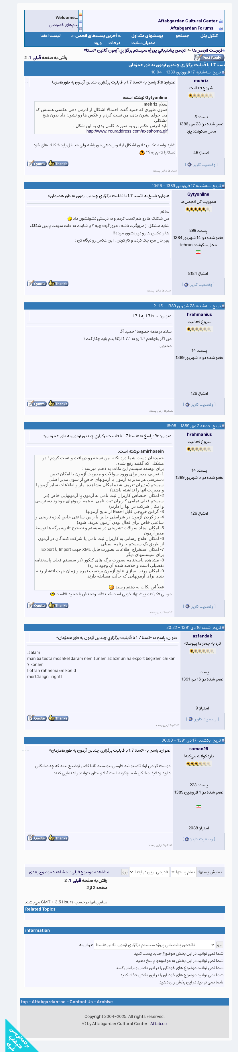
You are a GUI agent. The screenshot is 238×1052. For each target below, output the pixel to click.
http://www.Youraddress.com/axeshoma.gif (121, 131)
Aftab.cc (153, 1024)
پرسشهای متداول (142, 36)
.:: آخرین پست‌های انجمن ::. (91, 36)
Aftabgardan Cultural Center (183, 21)
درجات (109, 43)
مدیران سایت (138, 43)
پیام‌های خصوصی (58, 25)
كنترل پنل (204, 36)
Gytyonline (193, 194)
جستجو (177, 36)
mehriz (195, 81)
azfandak (197, 636)
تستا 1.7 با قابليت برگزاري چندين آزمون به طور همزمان (171, 65)
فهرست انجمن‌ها (202, 50)
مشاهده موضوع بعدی (42, 872)
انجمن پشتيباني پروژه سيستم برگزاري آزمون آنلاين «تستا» (129, 50)
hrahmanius (194, 314)
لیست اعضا (45, 36)
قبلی (31, 58)
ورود (92, 43)
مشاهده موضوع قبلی (85, 872)
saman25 (193, 749)
